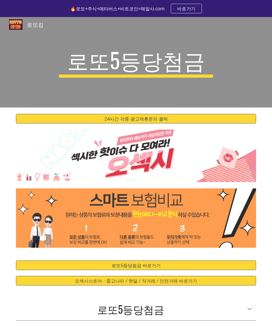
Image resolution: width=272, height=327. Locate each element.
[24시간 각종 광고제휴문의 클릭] (136, 118)
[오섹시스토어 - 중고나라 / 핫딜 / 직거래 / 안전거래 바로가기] (136, 280)
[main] (136, 62)
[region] (136, 8)
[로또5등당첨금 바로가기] (136, 265)
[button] (249, 309)
